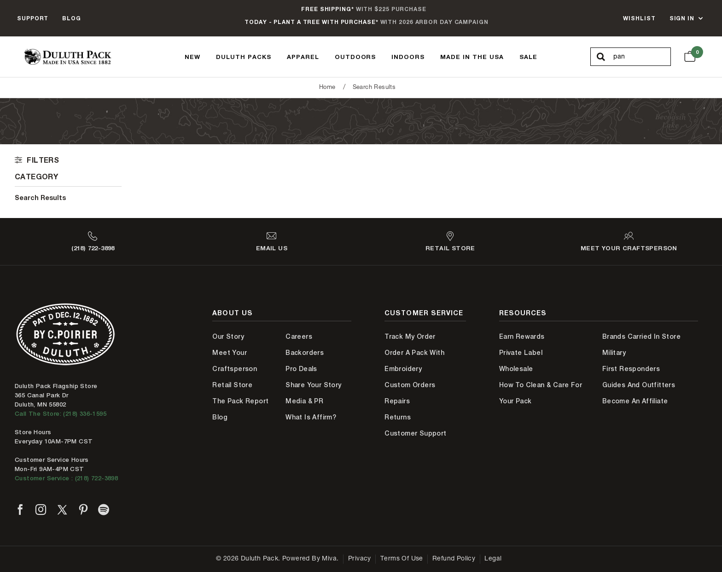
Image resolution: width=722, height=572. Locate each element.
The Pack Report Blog (240, 409)
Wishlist (639, 18)
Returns (397, 417)
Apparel (303, 56)
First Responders (631, 368)
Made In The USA (472, 56)
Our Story (228, 336)
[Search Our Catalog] (641, 57)
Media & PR (304, 401)
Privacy (359, 559)
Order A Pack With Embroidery (414, 360)
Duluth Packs (243, 56)
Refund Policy (453, 559)
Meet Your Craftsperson (234, 360)
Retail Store (232, 385)
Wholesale (516, 368)
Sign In (682, 18)
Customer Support (415, 433)
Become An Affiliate (635, 401)
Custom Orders (409, 385)
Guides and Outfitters (638, 385)
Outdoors (355, 56)
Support (32, 18)
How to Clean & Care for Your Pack (540, 393)
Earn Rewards (522, 336)
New (192, 56)
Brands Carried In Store (641, 336)
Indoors (408, 56)
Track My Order (410, 336)
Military (614, 352)
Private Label (520, 352)
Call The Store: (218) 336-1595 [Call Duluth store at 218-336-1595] (60, 413)
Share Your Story (313, 385)
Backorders (304, 352)
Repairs (397, 401)
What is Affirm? (310, 417)
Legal (492, 559)
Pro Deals (301, 368)
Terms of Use (401, 559)
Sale (528, 56)
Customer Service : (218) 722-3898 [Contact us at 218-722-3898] (66, 478)
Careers (298, 336)
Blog (71, 18)
